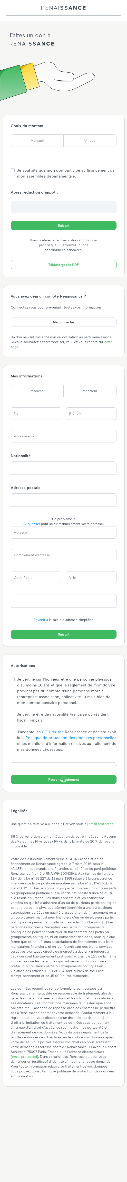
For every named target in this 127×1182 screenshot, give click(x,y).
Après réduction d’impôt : (34, 192)
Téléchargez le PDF (63, 265)
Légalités (19, 810)
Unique (89, 140)
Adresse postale (25, 487)
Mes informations (26, 376)
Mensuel (37, 140)
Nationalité (21, 455)
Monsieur (90, 391)
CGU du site (53, 731)
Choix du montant (27, 125)
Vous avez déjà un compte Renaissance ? (48, 296)
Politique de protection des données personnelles (71, 737)
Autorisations (23, 665)
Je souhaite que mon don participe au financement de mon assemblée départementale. (66, 173)
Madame (37, 391)
